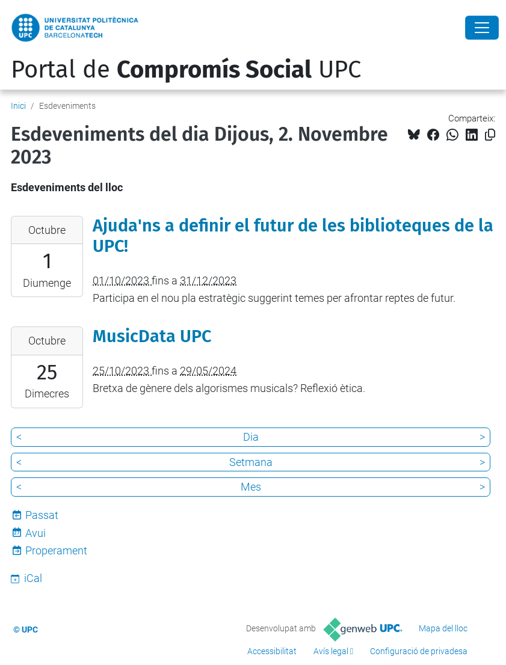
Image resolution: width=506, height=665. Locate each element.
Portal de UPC (186, 69)
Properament (56, 550)
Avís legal (330, 651)
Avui (35, 533)
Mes (251, 486)
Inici (18, 106)
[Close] (482, 28)
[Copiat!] (490, 135)
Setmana (251, 462)
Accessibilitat (272, 651)
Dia (251, 437)
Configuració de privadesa (418, 651)
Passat (41, 515)
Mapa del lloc (443, 628)
